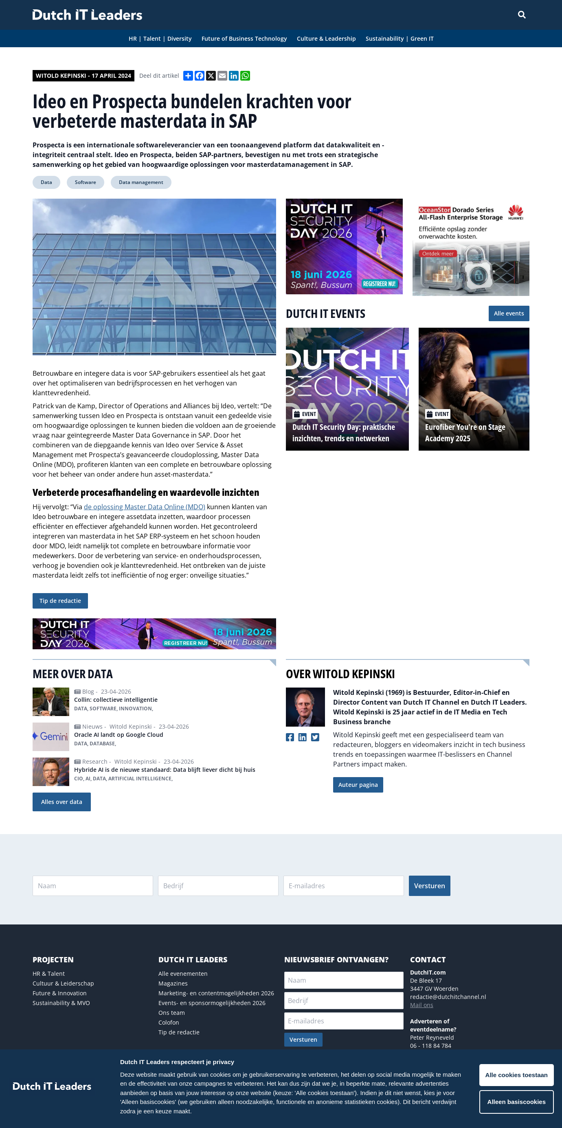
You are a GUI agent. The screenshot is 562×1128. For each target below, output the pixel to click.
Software (85, 182)
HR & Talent (49, 973)
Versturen (429, 885)
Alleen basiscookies (516, 1101)
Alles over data (61, 802)
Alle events (509, 313)
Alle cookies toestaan (516, 1074)
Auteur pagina (358, 785)
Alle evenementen (183, 973)
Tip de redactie (60, 601)
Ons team (171, 1012)
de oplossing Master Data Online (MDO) (144, 506)
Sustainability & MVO (61, 1003)
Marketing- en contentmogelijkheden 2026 (216, 993)
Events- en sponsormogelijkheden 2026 (212, 1003)
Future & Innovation (60, 993)
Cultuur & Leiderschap (63, 983)
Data (46, 182)
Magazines (173, 983)
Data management (141, 182)
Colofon (168, 1022)
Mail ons (421, 1005)
